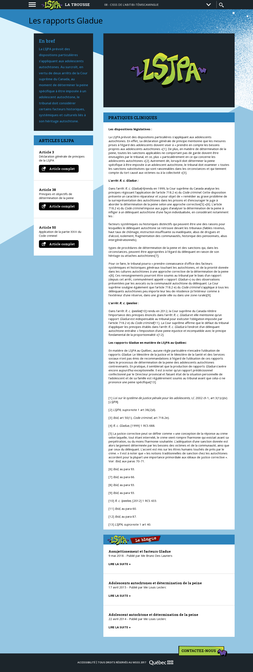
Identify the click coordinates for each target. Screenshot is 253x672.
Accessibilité (86, 662)
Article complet (60, 169)
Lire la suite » (120, 564)
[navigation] (32, 4)
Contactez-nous (202, 652)
